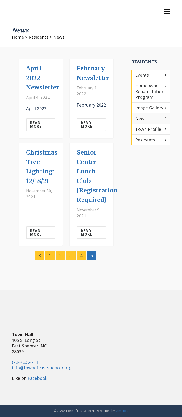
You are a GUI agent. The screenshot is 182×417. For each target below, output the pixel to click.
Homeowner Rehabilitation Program (149, 91)
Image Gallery (149, 108)
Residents (39, 37)
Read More (35, 124)
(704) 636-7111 (26, 362)
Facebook (37, 378)
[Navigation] (167, 11)
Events (142, 75)
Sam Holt (121, 411)
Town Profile (148, 129)
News (140, 118)
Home (18, 37)
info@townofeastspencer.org (42, 367)
